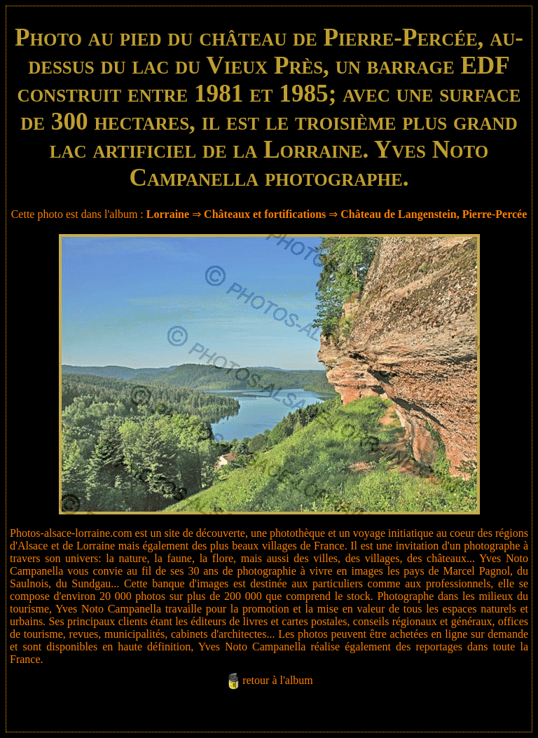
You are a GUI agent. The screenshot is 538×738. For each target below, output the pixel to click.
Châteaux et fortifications (265, 214)
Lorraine (167, 214)
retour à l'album (277, 680)
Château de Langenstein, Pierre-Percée (433, 214)
